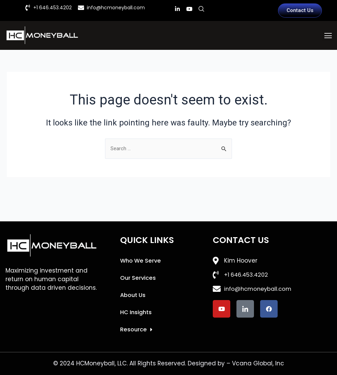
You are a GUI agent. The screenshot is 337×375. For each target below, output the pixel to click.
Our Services (138, 278)
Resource (136, 329)
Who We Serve (141, 261)
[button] (328, 35)
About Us (133, 295)
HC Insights (136, 313)
